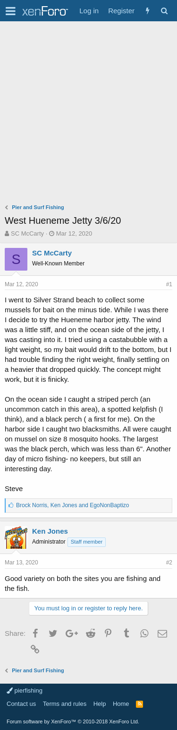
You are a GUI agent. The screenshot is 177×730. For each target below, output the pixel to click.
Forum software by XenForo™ (73, 721)
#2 (169, 562)
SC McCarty (27, 233)
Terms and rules (64, 703)
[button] (10, 10)
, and (72, 505)
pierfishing (24, 690)
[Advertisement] (88, 114)
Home (121, 703)
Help (99, 703)
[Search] (164, 10)
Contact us (21, 703)
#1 (169, 284)
